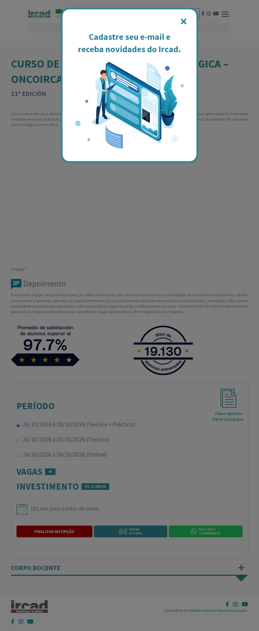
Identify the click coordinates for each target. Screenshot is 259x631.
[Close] (183, 21)
